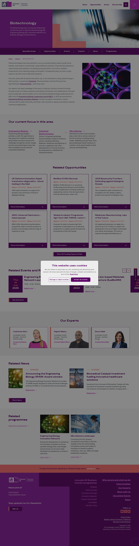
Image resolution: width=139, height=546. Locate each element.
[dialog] (69, 273)
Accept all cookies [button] (80, 280)
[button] (59, 279)
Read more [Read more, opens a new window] (74, 274)
